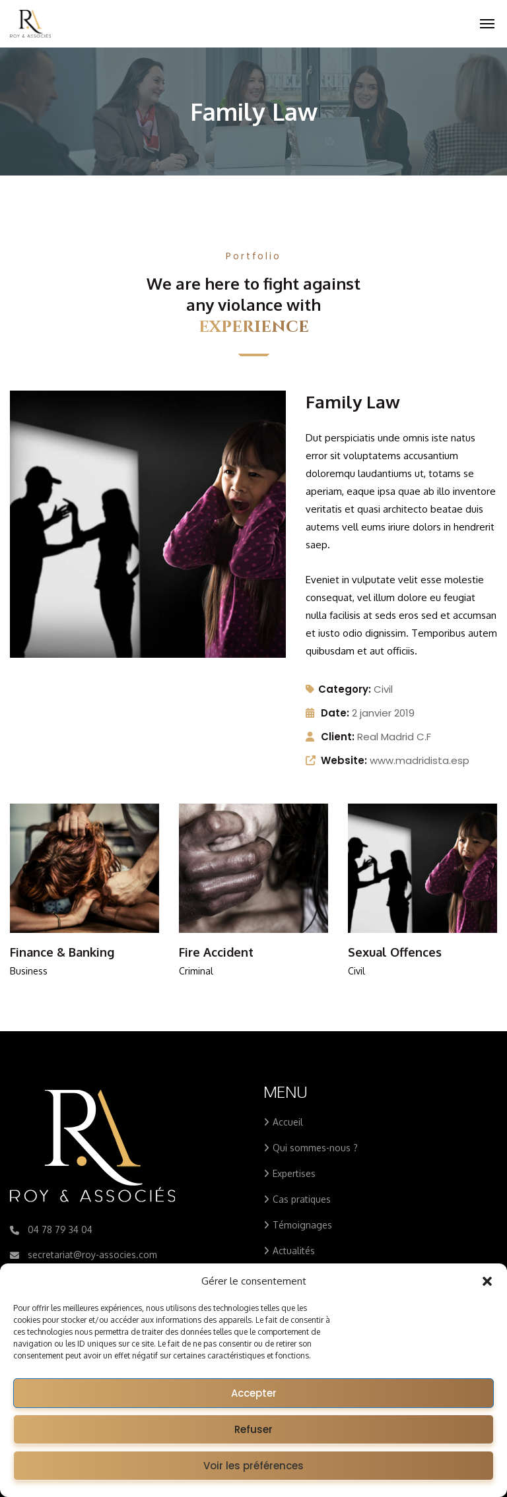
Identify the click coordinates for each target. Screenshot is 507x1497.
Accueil (288, 1122)
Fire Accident (216, 952)
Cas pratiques (302, 1199)
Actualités (294, 1250)
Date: (335, 713)
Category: (338, 689)
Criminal (196, 970)
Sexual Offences (395, 952)
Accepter (254, 1393)
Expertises (294, 1173)
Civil (383, 689)
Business (29, 970)
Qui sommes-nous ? (315, 1147)
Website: (344, 760)
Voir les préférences (253, 1466)
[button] (487, 1281)
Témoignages (302, 1224)
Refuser (253, 1429)
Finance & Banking (62, 952)
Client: (338, 737)
